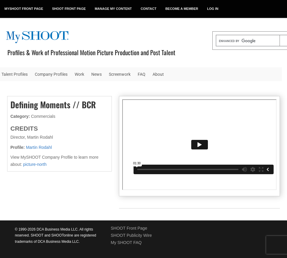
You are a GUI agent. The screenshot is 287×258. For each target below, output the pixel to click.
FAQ (141, 74)
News (96, 74)
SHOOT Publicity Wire (131, 235)
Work (79, 74)
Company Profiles (51, 74)
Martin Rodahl (39, 147)
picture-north (35, 164)
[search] (248, 41)
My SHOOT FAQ (126, 242)
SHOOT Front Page (129, 228)
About (158, 74)
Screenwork (120, 74)
